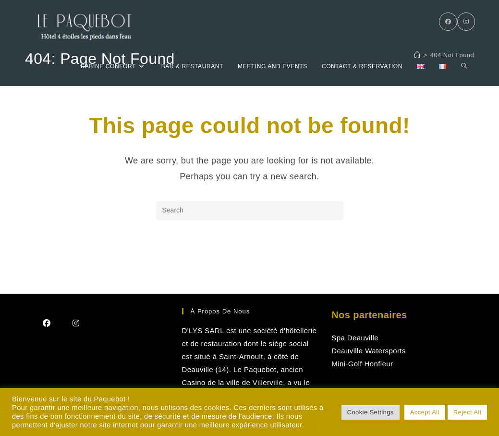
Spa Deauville (354, 338)
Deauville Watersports (368, 351)
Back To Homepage (249, 259)
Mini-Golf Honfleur (362, 364)
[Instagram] (466, 21)
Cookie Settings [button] (370, 412)
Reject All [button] (467, 412)
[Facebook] (448, 21)
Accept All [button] (424, 412)
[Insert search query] (249, 210)
